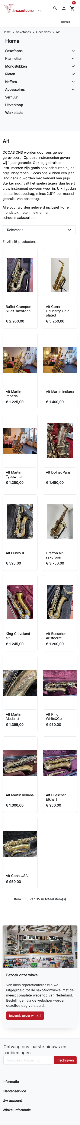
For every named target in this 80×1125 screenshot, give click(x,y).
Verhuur (11, 97)
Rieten (10, 74)
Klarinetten (13, 58)
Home (12, 41)
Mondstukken (16, 66)
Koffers (11, 82)
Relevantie (39, 229)
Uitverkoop (14, 105)
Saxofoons (13, 51)
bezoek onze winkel (25, 1015)
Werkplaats (14, 113)
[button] (55, 8)
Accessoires (15, 89)
